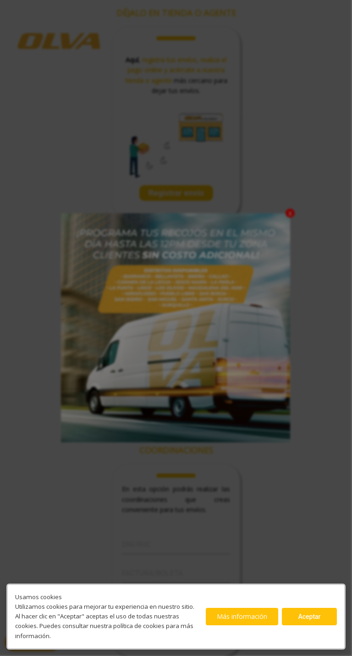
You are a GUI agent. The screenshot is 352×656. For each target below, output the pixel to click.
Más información (242, 616)
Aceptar (309, 616)
